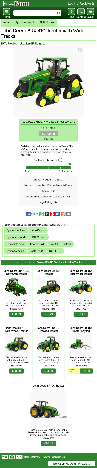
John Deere (37, 230)
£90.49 (48, 443)
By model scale (15, 251)
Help (26, 457)
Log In (81, 3)
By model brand (24, 22)
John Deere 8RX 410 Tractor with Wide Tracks (30, 225)
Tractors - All (37, 244)
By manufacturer (16, 230)
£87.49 (80, 314)
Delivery (35, 457)
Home (6, 22)
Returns (46, 457)
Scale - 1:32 (36, 251)
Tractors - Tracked (60, 244)
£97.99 (48, 133)
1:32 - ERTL (55, 251)
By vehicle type (15, 244)
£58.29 (16, 314)
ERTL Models (47, 22)
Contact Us (58, 457)
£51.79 (48, 314)
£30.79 (16, 371)
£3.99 (86, 371)
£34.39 (48, 371)
